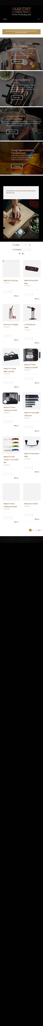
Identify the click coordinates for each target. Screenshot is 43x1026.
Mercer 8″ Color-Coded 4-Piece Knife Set (11, 460)
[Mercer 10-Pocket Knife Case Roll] (11, 357)
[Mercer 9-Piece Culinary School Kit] (11, 492)
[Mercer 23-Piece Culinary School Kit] (11, 401)
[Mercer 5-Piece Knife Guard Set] (32, 401)
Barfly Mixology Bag (11, 280)
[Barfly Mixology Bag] (11, 268)
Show (17, 249)
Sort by (16, 245)
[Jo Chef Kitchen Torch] (32, 312)
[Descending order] (29, 245)
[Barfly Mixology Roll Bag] (32, 268)
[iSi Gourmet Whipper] (11, 312)
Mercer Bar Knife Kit (31, 504)
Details (17, 296)
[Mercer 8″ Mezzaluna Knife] (32, 445)
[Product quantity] (8, 291)
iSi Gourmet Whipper (11, 324)
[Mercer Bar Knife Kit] (32, 492)
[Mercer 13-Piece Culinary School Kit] (32, 357)
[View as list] (22, 253)
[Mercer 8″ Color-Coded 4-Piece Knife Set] (11, 445)
